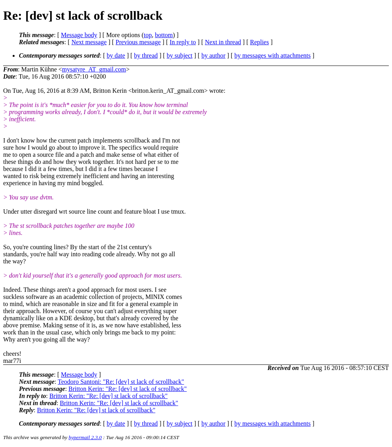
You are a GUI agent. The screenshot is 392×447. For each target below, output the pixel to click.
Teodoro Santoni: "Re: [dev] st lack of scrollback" (121, 381)
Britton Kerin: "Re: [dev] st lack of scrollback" (127, 388)
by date (116, 55)
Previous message (138, 42)
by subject (179, 55)
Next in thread (223, 42)
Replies (259, 42)
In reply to (183, 42)
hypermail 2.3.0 (85, 437)
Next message (89, 42)
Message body (79, 35)
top (148, 35)
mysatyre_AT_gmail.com (94, 69)
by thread (146, 55)
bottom (164, 35)
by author (213, 55)
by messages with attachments (272, 55)
